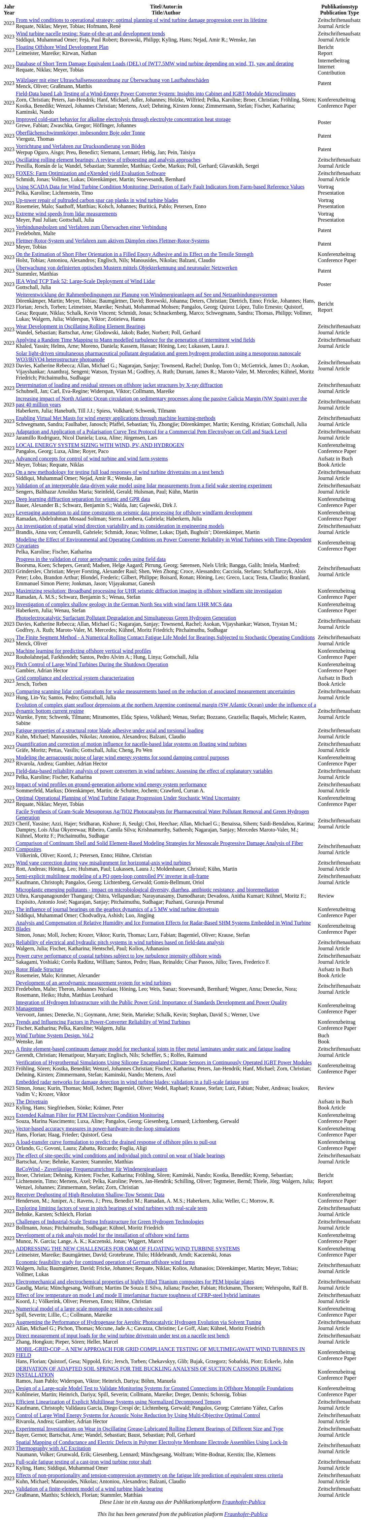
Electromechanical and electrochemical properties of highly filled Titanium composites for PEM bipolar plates (135, 1282)
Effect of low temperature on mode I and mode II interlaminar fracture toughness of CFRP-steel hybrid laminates (138, 1295)
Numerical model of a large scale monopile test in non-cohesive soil (89, 1309)
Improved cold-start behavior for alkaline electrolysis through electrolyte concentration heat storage (123, 119)
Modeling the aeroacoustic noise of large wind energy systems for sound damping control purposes (122, 757)
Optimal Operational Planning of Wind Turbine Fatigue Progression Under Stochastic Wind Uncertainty (128, 798)
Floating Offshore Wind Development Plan (62, 47)
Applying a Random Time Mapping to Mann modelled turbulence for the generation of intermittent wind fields (135, 340)
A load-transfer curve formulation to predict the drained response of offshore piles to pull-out (116, 1142)
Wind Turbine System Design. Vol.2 (55, 1035)
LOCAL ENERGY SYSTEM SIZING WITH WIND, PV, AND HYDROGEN (100, 445)
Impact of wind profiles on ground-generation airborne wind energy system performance (111, 784)
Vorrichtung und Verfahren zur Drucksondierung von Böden (80, 146)
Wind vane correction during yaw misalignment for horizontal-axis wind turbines (103, 863)
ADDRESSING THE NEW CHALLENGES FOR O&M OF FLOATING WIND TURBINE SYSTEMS (128, 1248)
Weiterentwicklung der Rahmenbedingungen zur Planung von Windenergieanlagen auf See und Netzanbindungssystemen (146, 295)
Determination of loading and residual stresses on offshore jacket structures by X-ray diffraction (119, 385)
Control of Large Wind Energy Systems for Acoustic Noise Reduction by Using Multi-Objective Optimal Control (138, 1415)
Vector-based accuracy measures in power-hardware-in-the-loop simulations (98, 1128)
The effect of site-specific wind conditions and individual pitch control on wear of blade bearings (120, 1155)
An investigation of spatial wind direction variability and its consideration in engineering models (120, 526)
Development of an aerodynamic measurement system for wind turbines (93, 983)
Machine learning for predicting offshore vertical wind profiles (83, 651)
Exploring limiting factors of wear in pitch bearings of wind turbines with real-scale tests (111, 1208)
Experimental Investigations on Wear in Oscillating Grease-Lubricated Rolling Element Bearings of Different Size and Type (150, 1429)
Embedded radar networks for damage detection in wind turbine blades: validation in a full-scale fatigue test (132, 1082)
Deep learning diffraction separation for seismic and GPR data (83, 499)
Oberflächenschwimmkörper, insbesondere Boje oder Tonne (80, 133)
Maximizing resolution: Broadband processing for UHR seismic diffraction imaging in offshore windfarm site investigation (149, 591)
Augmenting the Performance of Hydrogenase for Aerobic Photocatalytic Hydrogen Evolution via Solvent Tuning (138, 1322)
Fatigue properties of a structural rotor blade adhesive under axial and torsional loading (109, 730)
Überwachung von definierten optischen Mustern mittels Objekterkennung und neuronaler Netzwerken (126, 268)
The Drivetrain (32, 1101)
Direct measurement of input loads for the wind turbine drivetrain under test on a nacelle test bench (122, 1336)
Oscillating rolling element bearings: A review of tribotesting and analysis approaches (108, 160)
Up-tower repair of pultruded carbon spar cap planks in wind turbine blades (97, 200)
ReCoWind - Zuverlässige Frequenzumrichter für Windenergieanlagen (91, 1169)
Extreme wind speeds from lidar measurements (66, 214)
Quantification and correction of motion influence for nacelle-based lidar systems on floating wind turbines (131, 744)
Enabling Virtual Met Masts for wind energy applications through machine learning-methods (115, 418)
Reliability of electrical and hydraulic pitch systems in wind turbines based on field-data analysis (120, 942)
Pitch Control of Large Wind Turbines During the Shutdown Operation (92, 664)
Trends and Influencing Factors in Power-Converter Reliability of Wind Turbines (103, 1022)
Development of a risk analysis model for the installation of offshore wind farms (102, 1235)
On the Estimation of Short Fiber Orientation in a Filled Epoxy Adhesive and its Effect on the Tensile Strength (135, 254)
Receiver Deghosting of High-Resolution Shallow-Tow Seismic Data (90, 1195)
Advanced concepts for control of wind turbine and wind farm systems (92, 458)
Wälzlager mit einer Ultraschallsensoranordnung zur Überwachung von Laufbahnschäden (112, 80)
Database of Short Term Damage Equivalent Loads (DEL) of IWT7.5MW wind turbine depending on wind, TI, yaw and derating (155, 63)
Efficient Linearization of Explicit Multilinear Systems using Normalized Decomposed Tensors (118, 1402)
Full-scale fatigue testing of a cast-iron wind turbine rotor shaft (83, 1462)
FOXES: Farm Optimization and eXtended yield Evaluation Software (91, 173)
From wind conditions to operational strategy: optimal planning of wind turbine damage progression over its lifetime (141, 20)
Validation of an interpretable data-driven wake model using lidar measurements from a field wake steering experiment (144, 485)
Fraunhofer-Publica (244, 1502)
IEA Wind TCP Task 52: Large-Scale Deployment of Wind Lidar (85, 281)
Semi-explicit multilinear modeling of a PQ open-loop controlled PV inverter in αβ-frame (112, 876)
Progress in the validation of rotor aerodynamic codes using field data (91, 559)
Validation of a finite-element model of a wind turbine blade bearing (89, 1489)
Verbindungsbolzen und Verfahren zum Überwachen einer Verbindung (91, 227)
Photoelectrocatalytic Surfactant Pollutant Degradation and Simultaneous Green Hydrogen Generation (126, 618)
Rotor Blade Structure (39, 969)
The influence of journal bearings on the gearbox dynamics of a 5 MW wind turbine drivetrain (117, 909)
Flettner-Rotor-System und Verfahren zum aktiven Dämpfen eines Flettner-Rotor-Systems (112, 241)
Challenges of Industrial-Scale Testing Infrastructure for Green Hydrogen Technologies (110, 1222)
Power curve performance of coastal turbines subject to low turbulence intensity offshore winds (118, 956)
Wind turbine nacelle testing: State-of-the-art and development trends (90, 33)
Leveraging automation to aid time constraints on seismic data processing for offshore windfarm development (134, 512)
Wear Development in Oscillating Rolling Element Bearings (80, 326)
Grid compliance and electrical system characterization (75, 678)
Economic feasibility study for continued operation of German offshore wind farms (105, 1262)
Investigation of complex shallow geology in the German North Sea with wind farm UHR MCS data (124, 604)
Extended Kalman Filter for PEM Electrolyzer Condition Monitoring (90, 1115)
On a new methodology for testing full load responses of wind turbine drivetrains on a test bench (120, 472)
